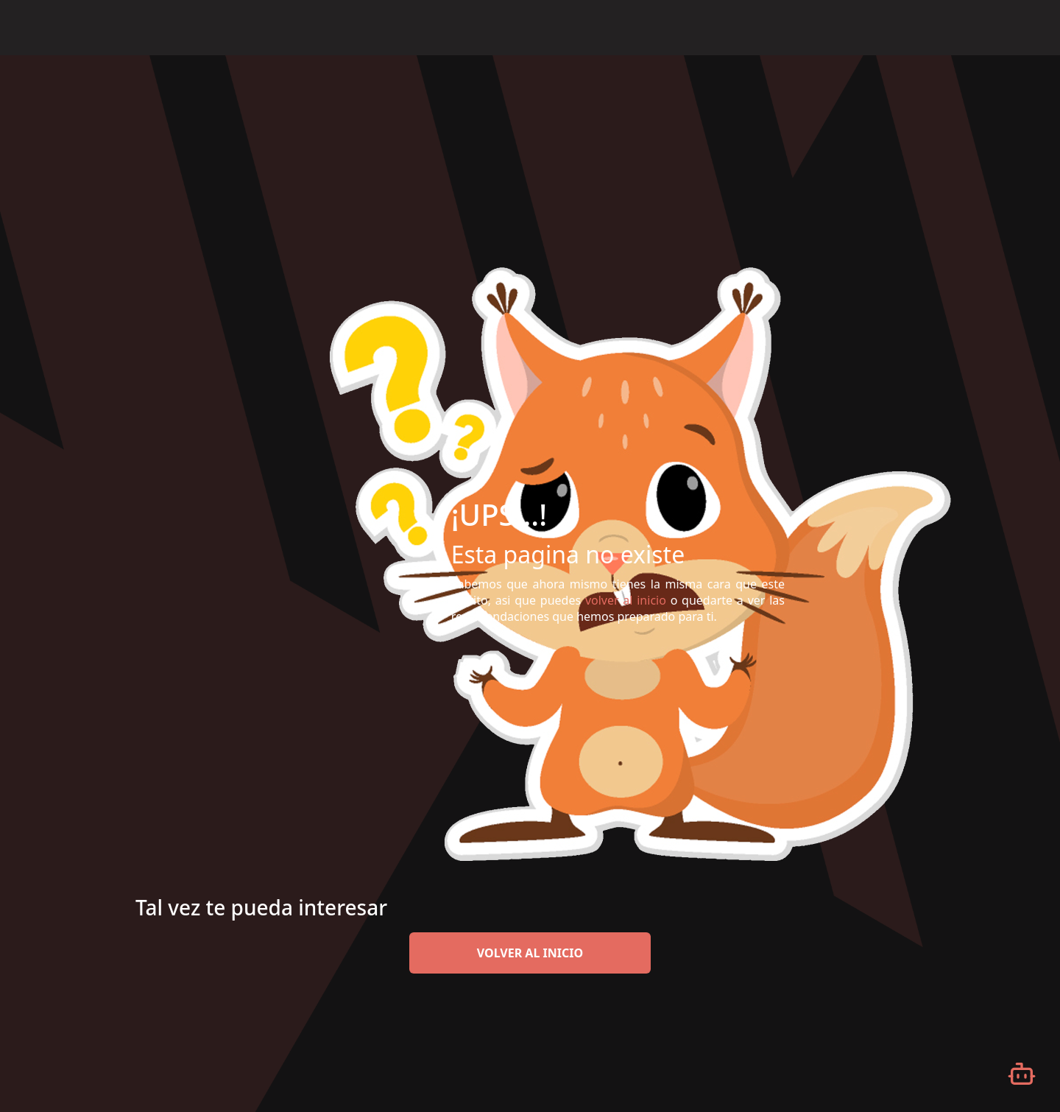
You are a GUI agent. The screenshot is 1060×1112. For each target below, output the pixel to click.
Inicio (680, 26)
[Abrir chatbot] (1021, 1073)
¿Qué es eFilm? (755, 26)
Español (986, 28)
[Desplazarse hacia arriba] (1021, 56)
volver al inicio (530, 953)
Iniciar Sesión (906, 26)
